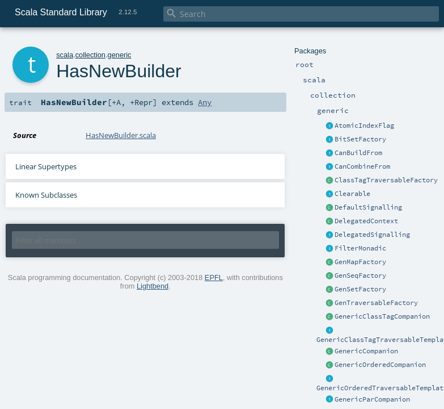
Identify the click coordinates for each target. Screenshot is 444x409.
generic (120, 55)
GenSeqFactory (360, 275)
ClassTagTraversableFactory (386, 180)
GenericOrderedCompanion (380, 365)
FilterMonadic (360, 248)
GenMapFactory (360, 262)
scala (64, 55)
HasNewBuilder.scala (121, 135)
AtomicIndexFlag (364, 126)
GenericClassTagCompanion (382, 316)
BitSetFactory (360, 139)
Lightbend (152, 286)
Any (205, 102)
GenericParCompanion (372, 399)
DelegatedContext (366, 221)
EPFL (214, 277)
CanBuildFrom (358, 153)
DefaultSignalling (368, 207)
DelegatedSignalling (372, 235)
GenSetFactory (360, 289)
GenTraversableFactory (376, 303)
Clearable (352, 194)
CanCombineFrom (362, 166)
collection (90, 55)
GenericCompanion (366, 351)
